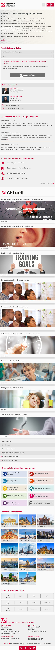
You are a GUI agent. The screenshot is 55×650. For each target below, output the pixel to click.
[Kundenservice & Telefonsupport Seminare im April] (48, 4)
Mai (34, 596)
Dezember (47, 609)
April (21, 596)
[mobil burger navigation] (43, 4)
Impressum (47, 644)
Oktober (21, 609)
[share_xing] (21, 648)
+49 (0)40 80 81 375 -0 (11, 631)
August (34, 602)
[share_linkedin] (34, 648)
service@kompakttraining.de (10, 638)
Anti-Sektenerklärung (16, 644)
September (47, 602)
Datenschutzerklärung (33, 644)
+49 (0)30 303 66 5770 (38, 631)
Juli (21, 602)
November (34, 609)
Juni (47, 596)
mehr (3, 40)
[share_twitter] (30, 648)
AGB (6, 644)
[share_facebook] (25, 648)
